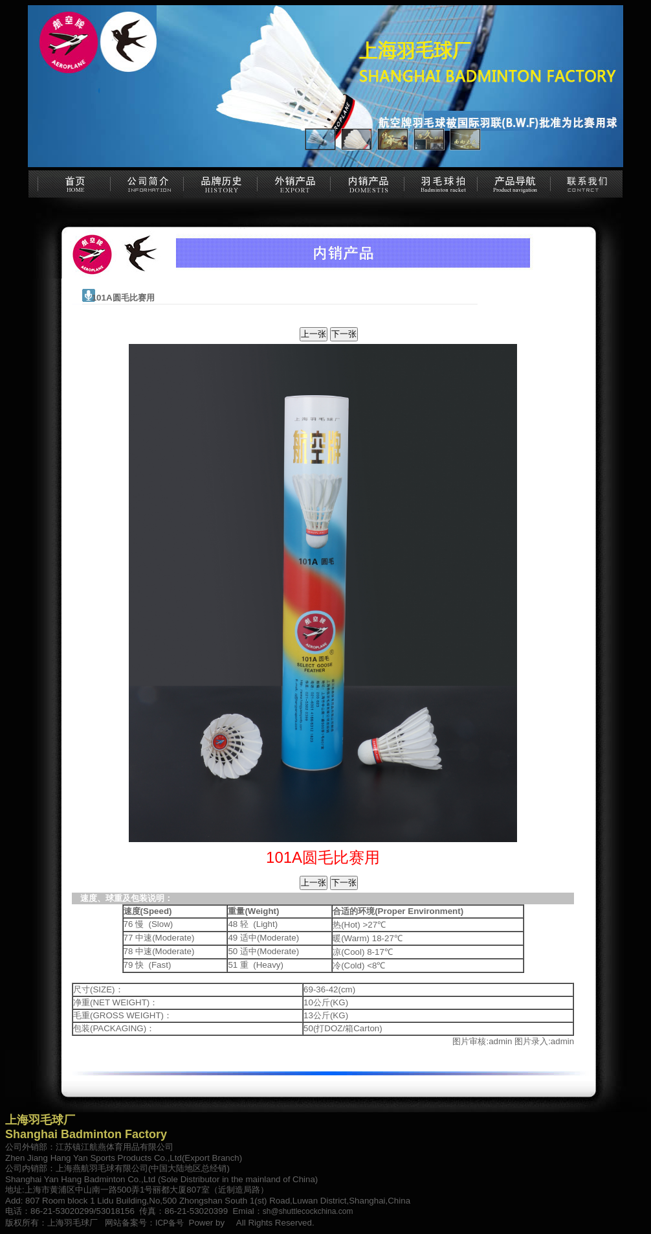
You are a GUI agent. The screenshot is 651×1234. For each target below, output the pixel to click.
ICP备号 (169, 1223)
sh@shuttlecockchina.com (308, 1211)
